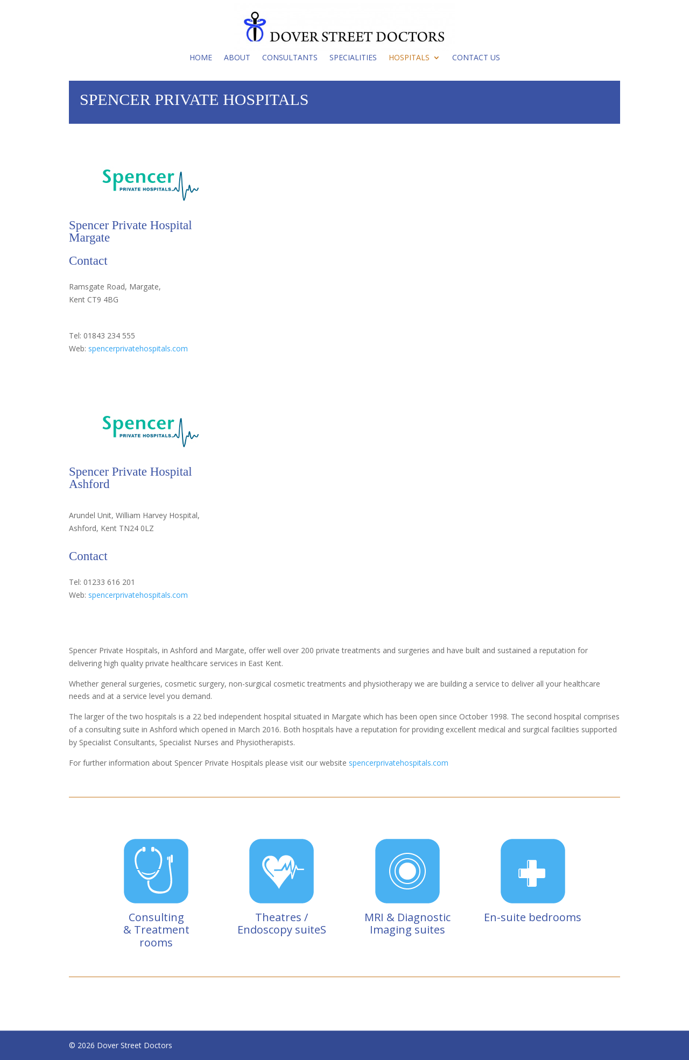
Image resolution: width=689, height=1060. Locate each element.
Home (200, 57)
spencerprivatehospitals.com (138, 348)
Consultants (290, 57)
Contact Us (476, 57)
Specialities (353, 57)
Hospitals (409, 57)
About (237, 57)
